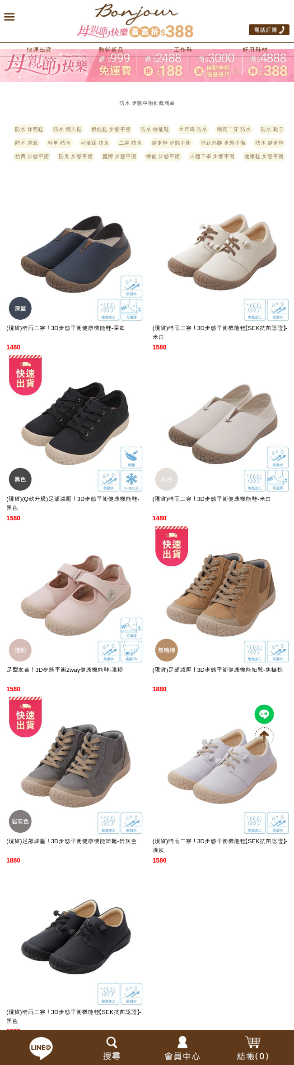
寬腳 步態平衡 (119, 156)
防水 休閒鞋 (29, 129)
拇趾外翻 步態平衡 (223, 143)
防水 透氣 (26, 143)
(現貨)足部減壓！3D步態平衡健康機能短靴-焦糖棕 (218, 669)
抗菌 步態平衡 (32, 156)
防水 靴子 (272, 129)
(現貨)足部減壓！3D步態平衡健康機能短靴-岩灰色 (71, 841)
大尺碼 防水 (193, 129)
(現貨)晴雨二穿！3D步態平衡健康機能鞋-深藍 (65, 328)
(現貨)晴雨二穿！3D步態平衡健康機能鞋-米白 (212, 499)
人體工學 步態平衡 (212, 156)
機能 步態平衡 (163, 156)
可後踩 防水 (94, 143)
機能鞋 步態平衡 (111, 129)
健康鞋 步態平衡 (264, 156)
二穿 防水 (130, 143)
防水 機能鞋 (154, 129)
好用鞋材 (255, 49)
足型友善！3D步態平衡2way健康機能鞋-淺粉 (64, 669)
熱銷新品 (111, 49)
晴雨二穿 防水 (234, 129)
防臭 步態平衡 (76, 156)
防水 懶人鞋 (67, 129)
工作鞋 (182, 49)
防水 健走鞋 (269, 143)
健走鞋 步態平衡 (171, 143)
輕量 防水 (58, 143)
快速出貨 (38, 49)
